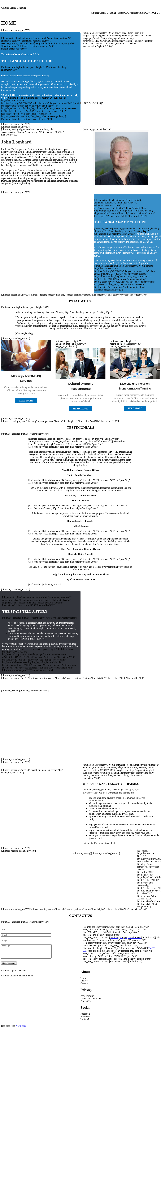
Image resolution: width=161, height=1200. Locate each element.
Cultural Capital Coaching (13, 8)
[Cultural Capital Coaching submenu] (117, 13)
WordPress (21, 1028)
